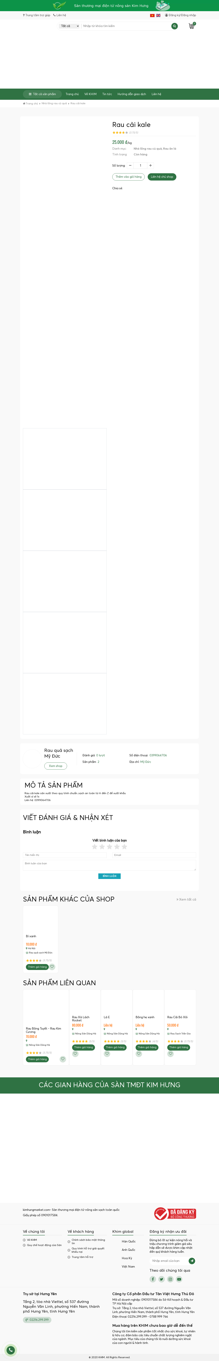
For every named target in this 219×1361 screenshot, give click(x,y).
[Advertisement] (109, 61)
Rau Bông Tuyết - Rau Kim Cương (43, 1030)
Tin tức (107, 94)
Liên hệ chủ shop (162, 176)
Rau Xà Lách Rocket (80, 1019)
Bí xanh (31, 936)
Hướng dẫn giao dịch (132, 94)
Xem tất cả (186, 899)
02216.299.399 (37, 1319)
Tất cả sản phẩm (42, 94)
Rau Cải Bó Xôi (177, 1017)
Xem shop (55, 766)
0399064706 (158, 755)
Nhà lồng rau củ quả (148, 148)
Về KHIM (90, 94)
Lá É (107, 1017)
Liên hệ (156, 94)
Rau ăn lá (169, 148)
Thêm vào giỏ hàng (128, 176)
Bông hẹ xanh (145, 1017)
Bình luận (109, 876)
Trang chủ (72, 94)
